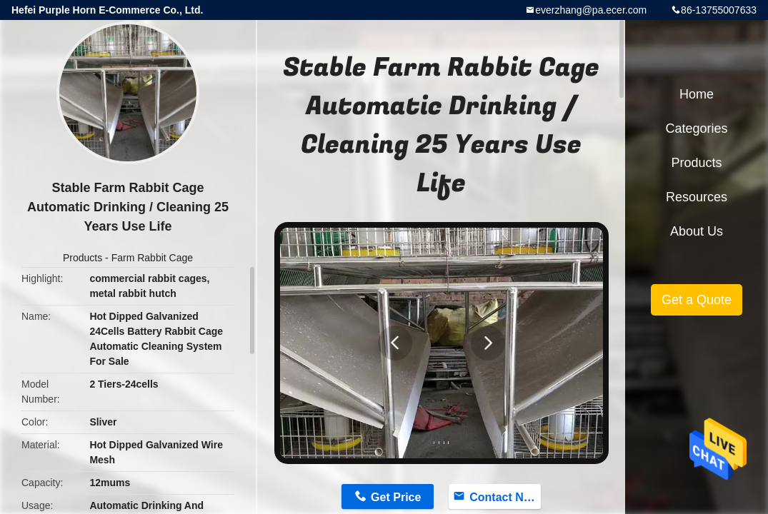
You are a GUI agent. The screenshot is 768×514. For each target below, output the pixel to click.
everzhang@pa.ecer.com (591, 10)
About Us (696, 231)
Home (696, 94)
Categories (696, 128)
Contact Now (504, 497)
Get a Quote (697, 300)
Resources (696, 197)
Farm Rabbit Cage (152, 257)
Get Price (396, 497)
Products (82, 257)
